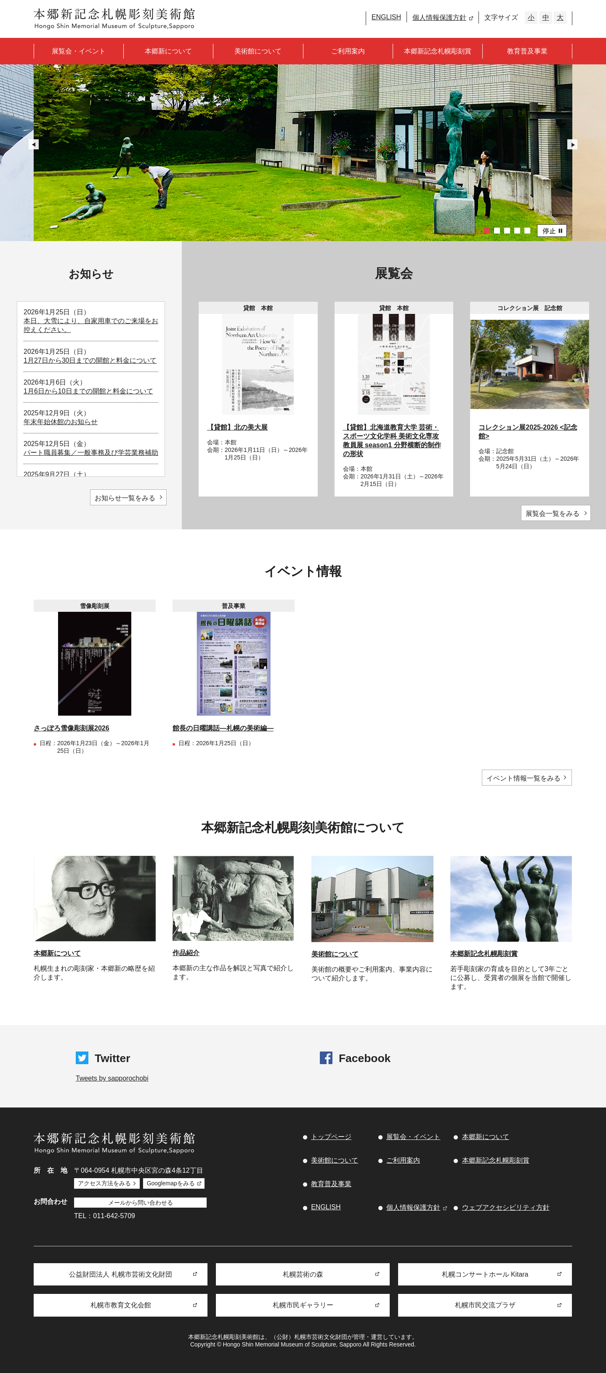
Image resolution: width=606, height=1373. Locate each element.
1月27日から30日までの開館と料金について (90, 360)
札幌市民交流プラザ (485, 1305)
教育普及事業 (527, 51)
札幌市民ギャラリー (303, 1305)
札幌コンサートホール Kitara (484, 1273)
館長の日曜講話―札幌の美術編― (223, 728)
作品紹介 (186, 953)
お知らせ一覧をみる (123, 498)
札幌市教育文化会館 (120, 1305)
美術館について (258, 51)
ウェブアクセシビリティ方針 (506, 1207)
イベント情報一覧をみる (524, 778)
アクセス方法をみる (104, 1183)
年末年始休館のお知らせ (61, 421)
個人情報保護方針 (439, 17)
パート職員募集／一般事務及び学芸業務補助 (91, 452)
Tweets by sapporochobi (112, 1078)
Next (572, 144)
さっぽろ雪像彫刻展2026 (71, 728)
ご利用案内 (348, 51)
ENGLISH (386, 17)
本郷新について (168, 51)
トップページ (331, 1137)
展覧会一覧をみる (551, 513)
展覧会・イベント (79, 51)
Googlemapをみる (173, 1183)
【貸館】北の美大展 (237, 427)
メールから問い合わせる (141, 1201)
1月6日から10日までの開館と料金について (88, 391)
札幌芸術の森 (303, 1273)
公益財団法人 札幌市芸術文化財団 (120, 1273)
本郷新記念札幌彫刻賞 (437, 51)
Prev (34, 144)
